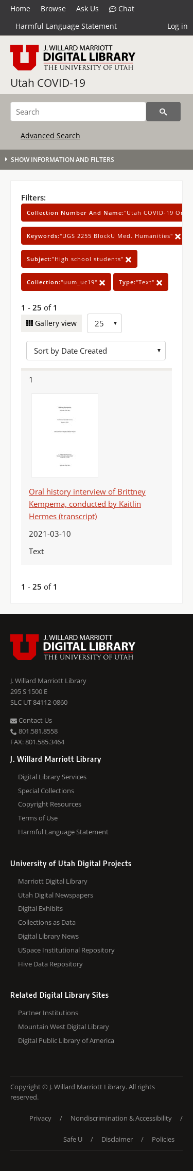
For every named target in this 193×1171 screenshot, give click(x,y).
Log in (177, 26)
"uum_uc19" (66, 282)
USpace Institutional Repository (66, 950)
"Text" (141, 282)
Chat (121, 9)
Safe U (72, 1139)
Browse (53, 8)
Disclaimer (117, 1139)
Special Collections (46, 790)
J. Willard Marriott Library (48, 680)
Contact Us (31, 720)
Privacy (40, 1118)
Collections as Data (47, 922)
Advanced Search (50, 135)
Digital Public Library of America (66, 1040)
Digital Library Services (52, 776)
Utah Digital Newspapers (55, 895)
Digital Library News (48, 936)
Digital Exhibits (40, 908)
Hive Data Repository (50, 963)
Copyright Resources (49, 804)
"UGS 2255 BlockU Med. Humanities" (104, 236)
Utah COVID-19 (47, 83)
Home (20, 8)
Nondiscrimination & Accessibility (121, 1118)
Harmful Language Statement (66, 26)
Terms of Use (38, 817)
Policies (163, 1139)
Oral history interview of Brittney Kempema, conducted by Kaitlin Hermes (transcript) (87, 503)
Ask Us (87, 8)
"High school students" (79, 259)
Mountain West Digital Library (63, 1026)
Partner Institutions (48, 1012)
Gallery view (55, 323)
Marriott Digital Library (52, 881)
